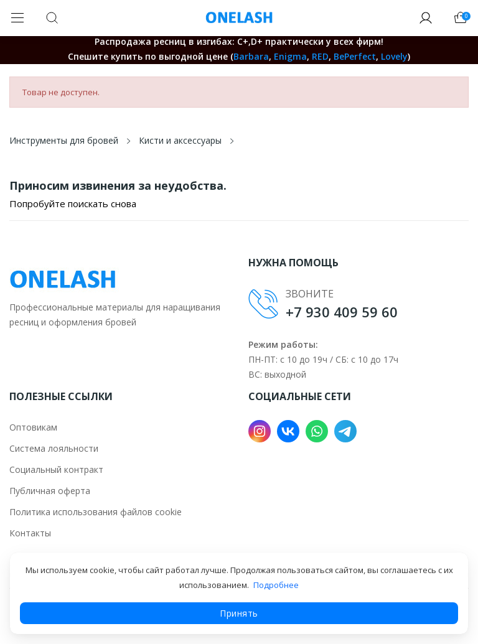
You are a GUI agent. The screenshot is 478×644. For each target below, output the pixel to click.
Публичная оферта (49, 491)
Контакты (30, 533)
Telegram (345, 431)
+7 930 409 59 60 (342, 311)
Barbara (251, 56)
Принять (239, 613)
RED (320, 56)
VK (288, 431)
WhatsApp (317, 431)
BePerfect (355, 56)
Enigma (290, 56)
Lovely (394, 56)
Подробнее (276, 584)
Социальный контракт (56, 469)
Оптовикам (33, 427)
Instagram (259, 431)
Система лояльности (53, 448)
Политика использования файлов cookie (95, 512)
